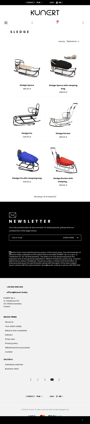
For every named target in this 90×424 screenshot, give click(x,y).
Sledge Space (27, 85)
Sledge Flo (27, 133)
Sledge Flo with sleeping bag (27, 178)
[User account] (83, 22)
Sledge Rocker (63, 133)
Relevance (73, 41)
